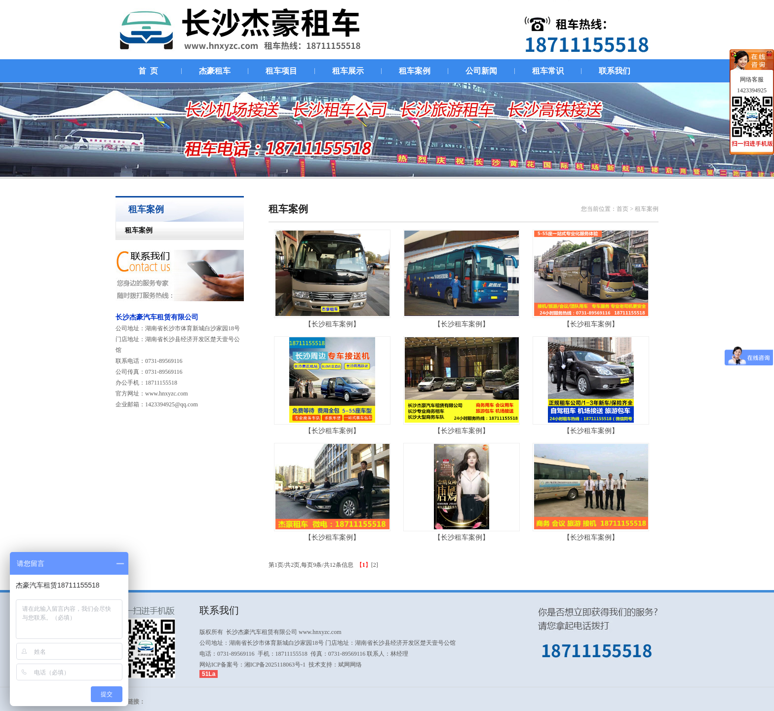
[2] (374, 564)
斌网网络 (350, 664)
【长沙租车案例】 (332, 324)
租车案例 (134, 230)
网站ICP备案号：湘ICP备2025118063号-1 (252, 664)
